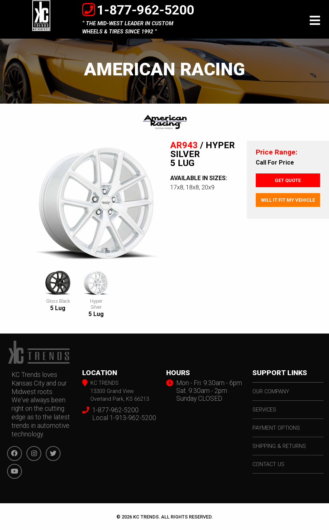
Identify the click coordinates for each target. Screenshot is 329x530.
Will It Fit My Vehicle (288, 200)
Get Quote (288, 180)
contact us (268, 464)
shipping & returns (279, 446)
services (264, 410)
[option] (96, 204)
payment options (276, 428)
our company (270, 391)
